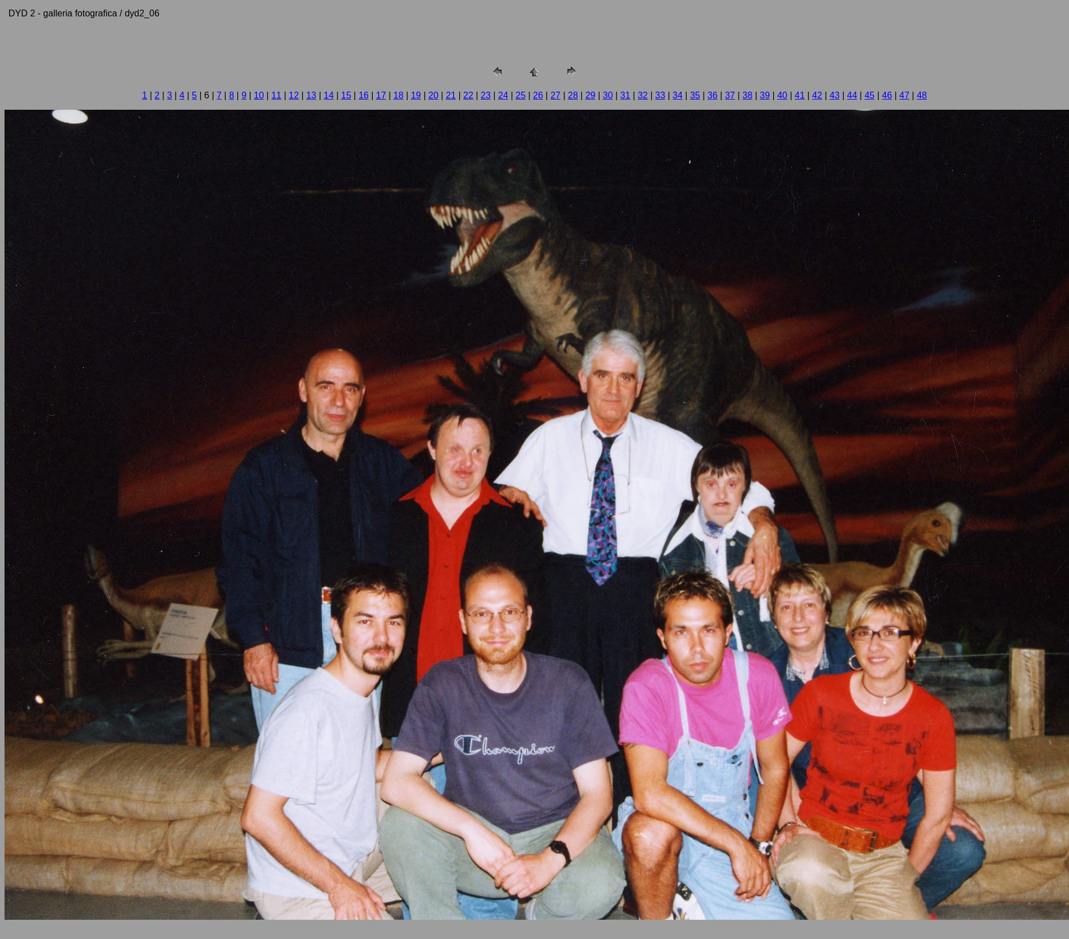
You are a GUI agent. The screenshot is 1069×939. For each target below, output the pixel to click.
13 (311, 95)
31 (625, 95)
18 (399, 95)
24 (503, 95)
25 (521, 95)
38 (747, 95)
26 (538, 95)
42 (817, 95)
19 (416, 95)
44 (852, 95)
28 (573, 95)
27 (555, 95)
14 (329, 95)
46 (887, 95)
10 (259, 95)
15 (346, 95)
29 (590, 95)
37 (730, 95)
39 (765, 95)
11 (276, 95)
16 (364, 95)
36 (713, 95)
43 (835, 95)
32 (642, 95)
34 (678, 95)
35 (695, 95)
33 (660, 95)
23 (486, 95)
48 (922, 95)
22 (468, 95)
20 (433, 95)
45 (869, 95)
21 (451, 95)
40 (782, 95)
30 (608, 95)
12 (294, 95)
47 (904, 95)
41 (800, 95)
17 (381, 95)
